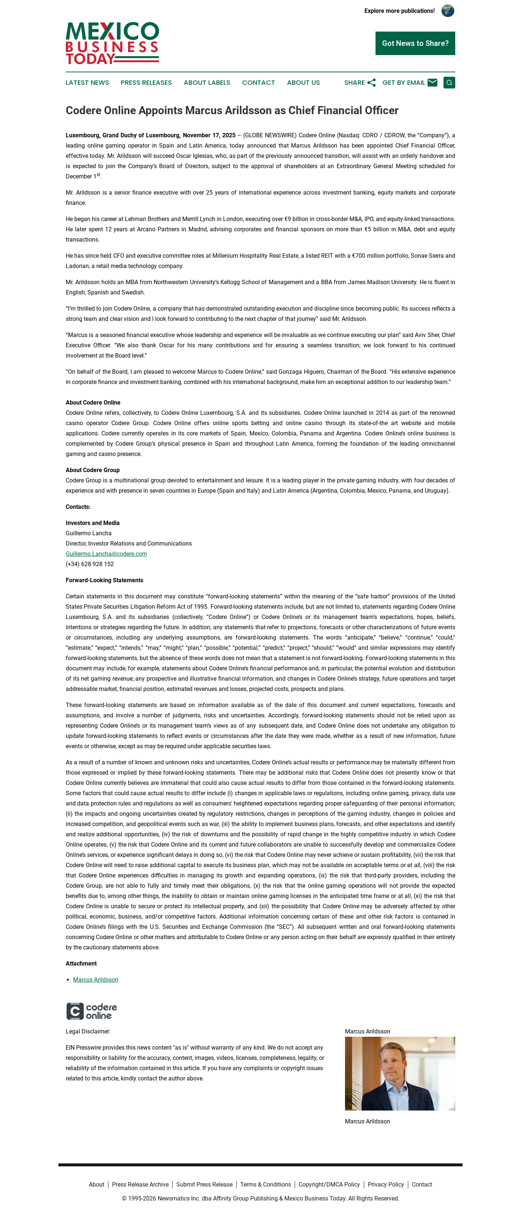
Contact (258, 83)
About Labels (207, 83)
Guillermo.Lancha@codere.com (106, 553)
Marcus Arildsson (95, 979)
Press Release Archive (140, 1184)
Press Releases (146, 83)
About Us (303, 83)
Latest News (87, 83)
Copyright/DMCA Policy (329, 1184)
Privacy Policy (386, 1184)
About (96, 1184)
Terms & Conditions (265, 1184)
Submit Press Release (204, 1184)
